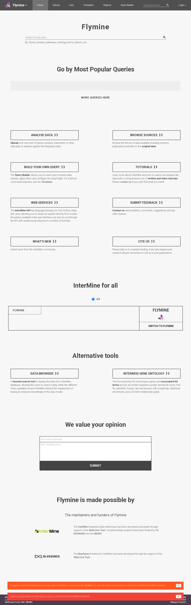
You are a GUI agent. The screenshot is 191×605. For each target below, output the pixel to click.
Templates (88, 5)
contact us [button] (125, 181)
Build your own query (42, 167)
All (95, 299)
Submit (95, 465)
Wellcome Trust (97, 530)
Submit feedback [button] (143, 202)
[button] (16, 5)
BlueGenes (83, 553)
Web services (42, 202)
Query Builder (127, 5)
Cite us (143, 241)
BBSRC (98, 533)
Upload (56, 5)
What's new (42, 241)
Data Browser (41, 373)
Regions (107, 5)
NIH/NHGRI (79, 533)
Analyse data (42, 135)
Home (40, 5)
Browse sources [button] (143, 135)
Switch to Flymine (161, 326)
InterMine (83, 526)
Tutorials (143, 167)
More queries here (95, 97)
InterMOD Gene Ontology (143, 373)
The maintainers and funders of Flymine (95, 515)
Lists (71, 5)
